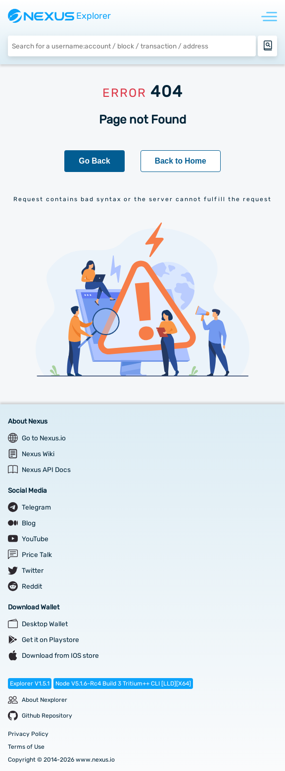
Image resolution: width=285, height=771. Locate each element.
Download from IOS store (60, 655)
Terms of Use (26, 746)
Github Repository (47, 715)
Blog (29, 523)
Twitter (33, 570)
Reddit (32, 586)
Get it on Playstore (50, 639)
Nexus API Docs (46, 469)
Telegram (36, 507)
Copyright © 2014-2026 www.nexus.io (61, 759)
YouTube (35, 539)
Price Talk (37, 554)
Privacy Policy (28, 733)
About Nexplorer (44, 699)
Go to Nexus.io (44, 438)
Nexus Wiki (38, 454)
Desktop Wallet (45, 624)
